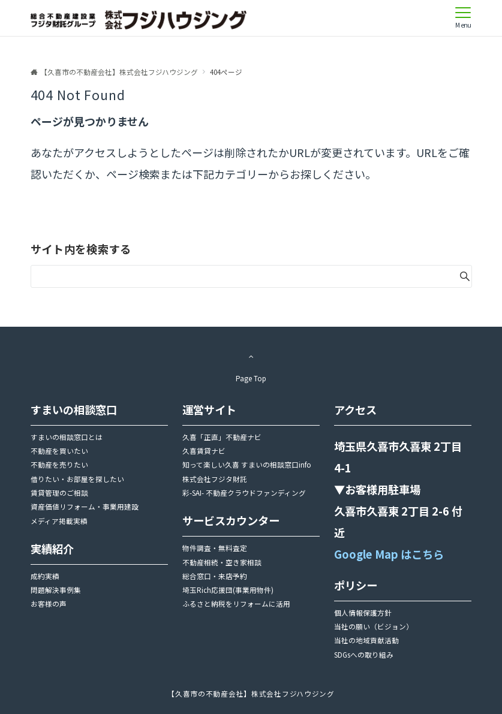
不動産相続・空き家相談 (221, 562)
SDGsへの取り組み (363, 654)
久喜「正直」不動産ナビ (221, 437)
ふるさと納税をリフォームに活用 (236, 603)
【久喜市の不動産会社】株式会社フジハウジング (251, 693)
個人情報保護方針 (363, 612)
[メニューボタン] (463, 18)
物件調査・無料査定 (214, 548)
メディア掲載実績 (59, 521)
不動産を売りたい (59, 464)
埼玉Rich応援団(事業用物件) (227, 590)
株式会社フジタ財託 (214, 479)
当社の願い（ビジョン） (373, 626)
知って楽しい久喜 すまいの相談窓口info (246, 464)
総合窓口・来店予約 (214, 576)
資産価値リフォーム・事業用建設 (85, 506)
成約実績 (45, 576)
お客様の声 (49, 603)
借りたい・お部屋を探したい (77, 479)
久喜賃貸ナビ (204, 451)
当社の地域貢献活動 (366, 640)
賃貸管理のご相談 (59, 493)
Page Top (251, 364)
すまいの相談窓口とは (67, 437)
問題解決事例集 (56, 590)
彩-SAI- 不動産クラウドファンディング (244, 493)
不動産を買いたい (59, 451)
